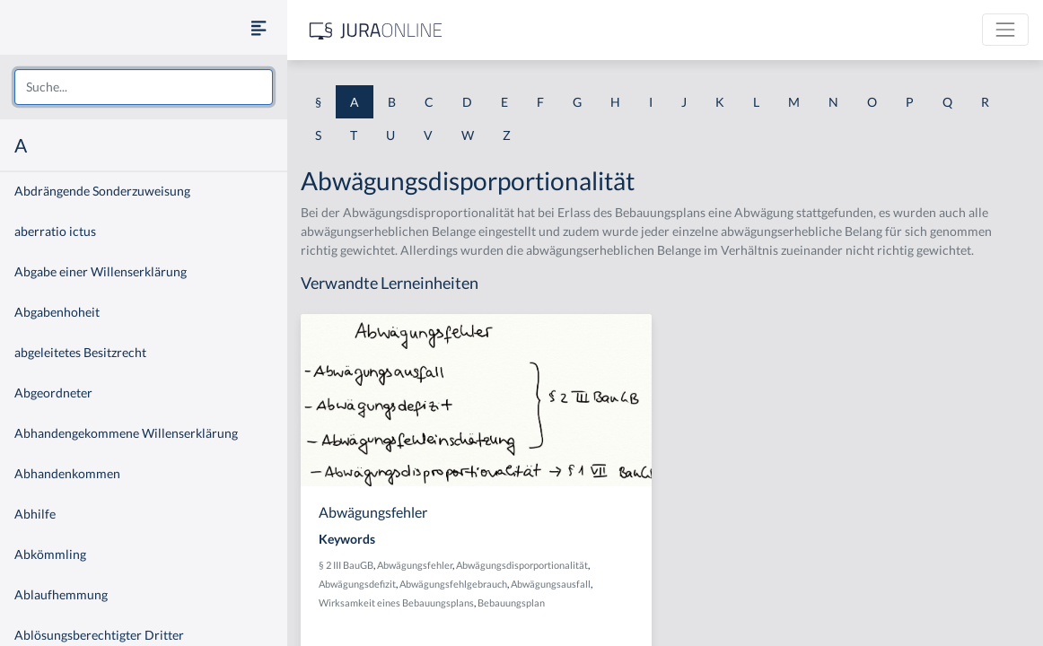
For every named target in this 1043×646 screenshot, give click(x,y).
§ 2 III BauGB (346, 565)
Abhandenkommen (67, 473)
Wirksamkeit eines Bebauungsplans (396, 602)
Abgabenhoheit (57, 311)
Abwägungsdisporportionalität (522, 565)
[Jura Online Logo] (376, 30)
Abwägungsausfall (551, 583)
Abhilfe (35, 513)
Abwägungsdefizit (357, 583)
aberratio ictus (55, 231)
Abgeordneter (53, 392)
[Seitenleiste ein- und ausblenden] (258, 27)
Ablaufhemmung (61, 594)
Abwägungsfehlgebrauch (453, 583)
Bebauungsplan (511, 602)
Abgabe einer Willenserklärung (100, 271)
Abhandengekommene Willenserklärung (126, 433)
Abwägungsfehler (414, 565)
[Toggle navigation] (1005, 29)
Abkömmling (50, 554)
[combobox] (143, 87)
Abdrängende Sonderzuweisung (102, 190)
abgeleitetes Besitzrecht (80, 352)
